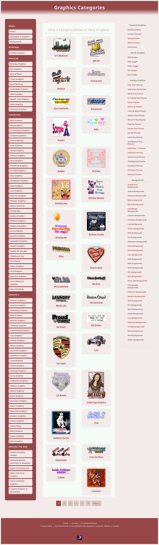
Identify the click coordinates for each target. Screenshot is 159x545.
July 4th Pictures (134, 133)
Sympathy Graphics (18, 241)
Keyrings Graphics (18, 371)
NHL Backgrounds (135, 276)
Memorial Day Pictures (137, 120)
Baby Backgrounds (135, 200)
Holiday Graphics (17, 53)
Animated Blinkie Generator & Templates (20, 461)
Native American (17, 206)
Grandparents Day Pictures (135, 142)
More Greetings (17, 289)
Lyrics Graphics (16, 376)
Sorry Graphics (16, 231)
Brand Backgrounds (135, 204)
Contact (75, 523)
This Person (15, 261)
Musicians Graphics (18, 401)
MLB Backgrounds (135, 259)
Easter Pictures (134, 102)
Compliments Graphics (20, 130)
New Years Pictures (135, 85)
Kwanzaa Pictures (135, 174)
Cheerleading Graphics (20, 330)
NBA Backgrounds (135, 263)
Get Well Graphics (18, 170)
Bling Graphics (16, 125)
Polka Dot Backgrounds (137, 292)
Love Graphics (16, 191)
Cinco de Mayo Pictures (137, 111)
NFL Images (132, 70)
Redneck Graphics (18, 221)
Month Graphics (17, 391)
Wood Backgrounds (135, 331)
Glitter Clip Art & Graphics (17, 474)
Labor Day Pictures (135, 137)
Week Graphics (16, 104)
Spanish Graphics (17, 236)
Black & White (16, 315)
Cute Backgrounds (135, 224)
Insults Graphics (17, 365)
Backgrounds (15, 41)
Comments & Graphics (20, 36)
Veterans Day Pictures (136, 157)
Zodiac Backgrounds (136, 340)
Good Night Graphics (19, 89)
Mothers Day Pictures (136, 115)
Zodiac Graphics (17, 436)
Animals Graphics (17, 300)
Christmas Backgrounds (137, 220)
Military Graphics (17, 386)
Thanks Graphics (17, 246)
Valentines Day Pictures (137, 89)
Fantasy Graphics (17, 155)
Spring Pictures (134, 38)
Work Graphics (16, 431)
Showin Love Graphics (19, 99)
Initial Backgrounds (135, 250)
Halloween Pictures (135, 152)
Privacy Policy (46, 526)
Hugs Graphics (16, 186)
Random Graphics (18, 416)
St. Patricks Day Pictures (137, 98)
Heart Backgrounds (135, 246)
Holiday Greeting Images (17, 453)
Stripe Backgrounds (135, 313)
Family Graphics (17, 150)
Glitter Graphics (17, 345)
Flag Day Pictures (134, 124)
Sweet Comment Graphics (17, 482)
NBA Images (133, 62)
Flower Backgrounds (136, 228)
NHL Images (132, 75)
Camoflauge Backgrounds (133, 210)
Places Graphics (17, 406)
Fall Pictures (132, 47)
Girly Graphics (16, 176)
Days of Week (16, 74)
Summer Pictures (134, 34)
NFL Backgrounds (135, 272)
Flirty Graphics (16, 160)
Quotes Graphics (17, 216)
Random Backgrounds (136, 296)
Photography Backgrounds (133, 286)
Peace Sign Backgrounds (137, 281)
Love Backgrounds (135, 255)
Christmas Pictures (135, 170)
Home (12, 31)
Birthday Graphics (18, 64)
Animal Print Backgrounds (133, 185)
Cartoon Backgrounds (136, 215)
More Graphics (16, 441)
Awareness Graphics (19, 310)
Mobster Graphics (18, 201)
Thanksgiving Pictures (136, 161)
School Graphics (17, 421)
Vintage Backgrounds (136, 327)
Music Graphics (16, 396)
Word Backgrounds (135, 335)
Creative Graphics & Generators (18, 490)
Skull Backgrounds (135, 301)
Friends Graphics (17, 340)
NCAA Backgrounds (135, 268)
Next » (96, 503)
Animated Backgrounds (137, 196)
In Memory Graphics (19, 381)
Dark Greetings (16, 140)
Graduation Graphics (19, 181)
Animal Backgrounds (136, 191)
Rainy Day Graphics (18, 411)
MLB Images (133, 57)
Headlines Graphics (18, 355)
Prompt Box (15, 211)
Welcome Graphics (18, 276)
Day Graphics (15, 69)
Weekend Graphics (18, 109)
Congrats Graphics (18, 135)
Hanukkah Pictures (135, 166)
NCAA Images (133, 66)
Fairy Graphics (16, 145)
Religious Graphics (18, 226)
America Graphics (17, 305)
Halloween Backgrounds (137, 242)
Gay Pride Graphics (18, 350)
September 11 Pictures (137, 148)
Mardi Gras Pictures (135, 93)
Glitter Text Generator (19, 468)
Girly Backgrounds (135, 233)
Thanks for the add (18, 251)
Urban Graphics (17, 266)
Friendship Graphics (19, 165)
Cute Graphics (16, 335)
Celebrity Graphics (18, 325)
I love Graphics (16, 361)
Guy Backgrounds (135, 237)
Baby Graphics (16, 120)
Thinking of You (17, 256)
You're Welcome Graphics (17, 282)
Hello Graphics (16, 94)
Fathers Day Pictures (136, 128)
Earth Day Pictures (135, 107)
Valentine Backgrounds (137, 322)
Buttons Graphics (17, 320)
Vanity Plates (15, 426)
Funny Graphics (17, 79)
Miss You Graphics (18, 196)
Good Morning (16, 84)
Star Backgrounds (135, 305)
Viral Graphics (16, 271)
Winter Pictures (134, 43)
